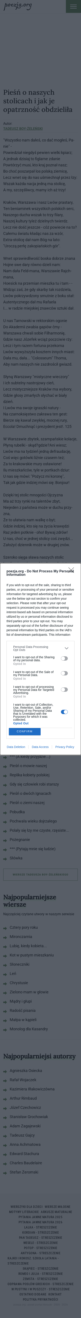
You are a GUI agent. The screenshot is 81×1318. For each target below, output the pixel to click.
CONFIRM (25, 731)
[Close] (72, 571)
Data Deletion (16, 747)
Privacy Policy (64, 747)
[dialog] (40, 659)
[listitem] (40, 648)
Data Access (40, 747)
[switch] (64, 658)
